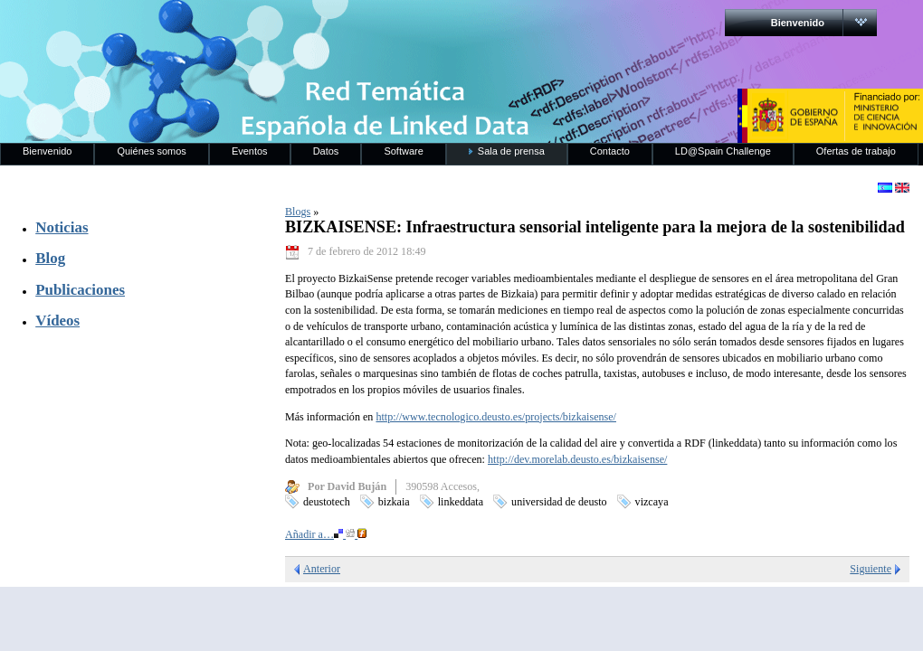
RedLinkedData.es (189, 27)
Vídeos (57, 320)
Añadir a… (325, 534)
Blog (50, 258)
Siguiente (870, 568)
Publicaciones (80, 289)
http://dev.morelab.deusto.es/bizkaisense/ (577, 459)
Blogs (297, 211)
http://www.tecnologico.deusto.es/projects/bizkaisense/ (496, 416)
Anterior (321, 568)
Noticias (61, 227)
